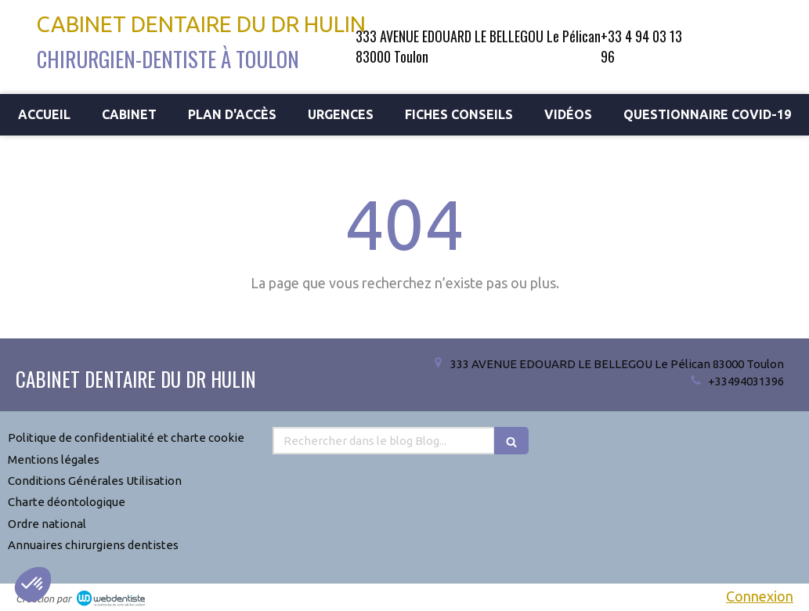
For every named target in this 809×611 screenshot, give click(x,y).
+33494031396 (746, 381)
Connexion (759, 596)
